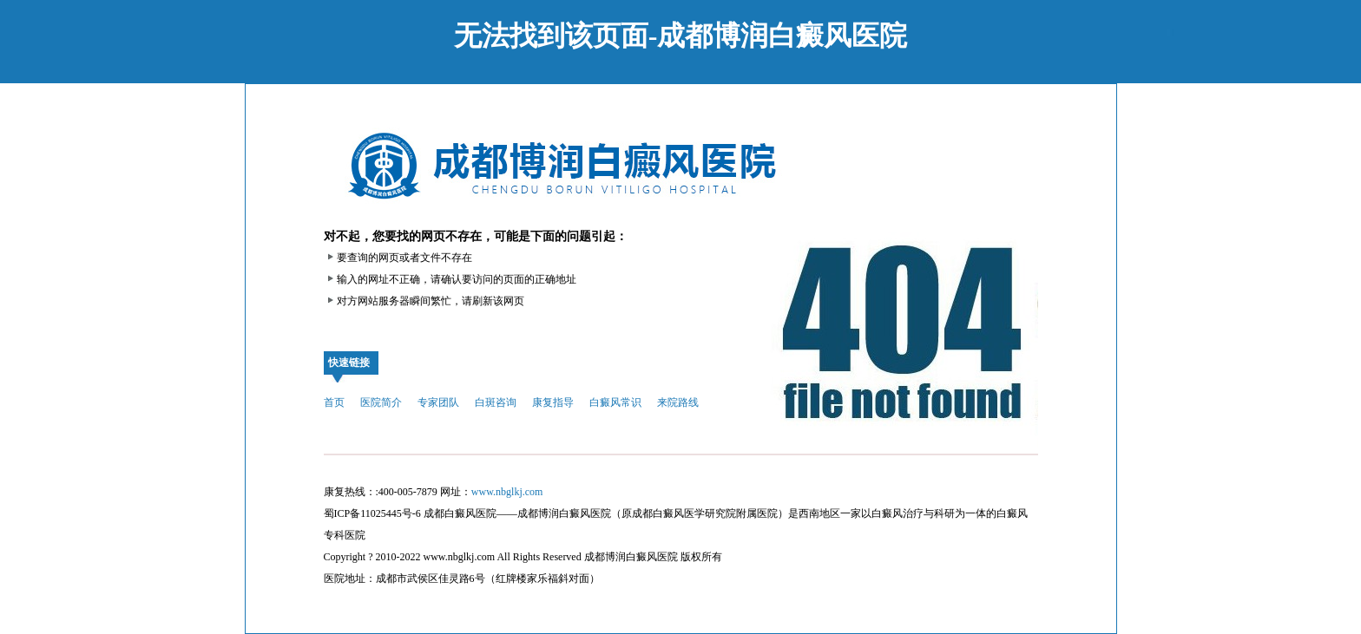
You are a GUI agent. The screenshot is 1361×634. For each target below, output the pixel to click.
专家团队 (438, 402)
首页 (334, 402)
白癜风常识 (615, 402)
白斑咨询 (495, 402)
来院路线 (678, 402)
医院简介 (381, 402)
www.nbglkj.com (507, 492)
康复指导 (553, 402)
